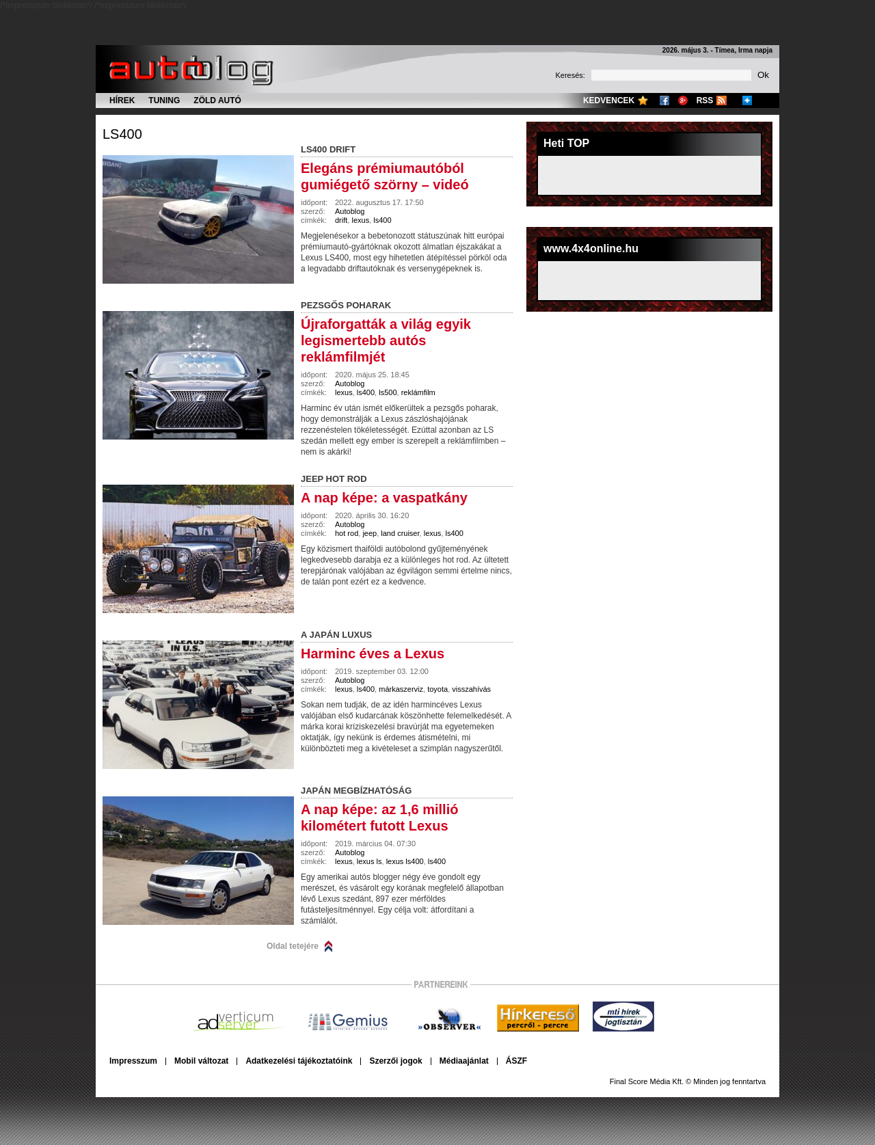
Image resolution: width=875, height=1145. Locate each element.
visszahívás (471, 689)
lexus (360, 220)
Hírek (122, 100)
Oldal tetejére (293, 946)
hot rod (346, 533)
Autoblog (349, 211)
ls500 (387, 392)
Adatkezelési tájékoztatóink (298, 1061)
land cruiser (400, 533)
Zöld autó (217, 100)
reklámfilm (418, 392)
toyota (437, 689)
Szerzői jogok (395, 1061)
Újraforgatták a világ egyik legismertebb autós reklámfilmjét (386, 340)
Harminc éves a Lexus (372, 653)
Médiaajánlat (464, 1061)
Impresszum (133, 1061)
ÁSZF (516, 1061)
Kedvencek (608, 100)
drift (341, 220)
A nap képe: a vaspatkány (384, 497)
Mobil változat (201, 1061)
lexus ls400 (405, 861)
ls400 (122, 134)
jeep (369, 533)
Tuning (164, 100)
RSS (705, 100)
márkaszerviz (401, 689)
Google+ (683, 100)
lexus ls (369, 861)
